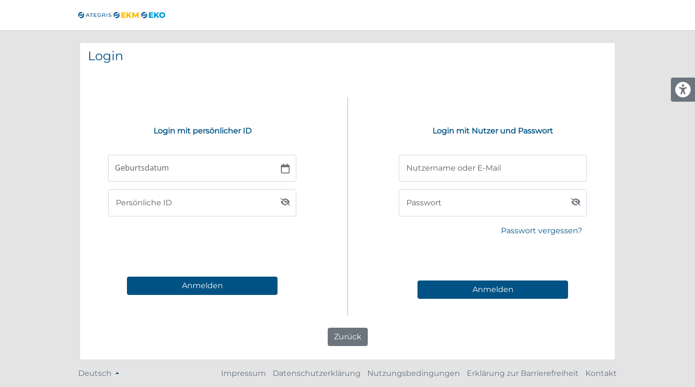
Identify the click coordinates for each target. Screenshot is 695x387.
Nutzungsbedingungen (413, 373)
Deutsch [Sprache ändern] (95, 373)
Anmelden (202, 285)
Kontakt (601, 373)
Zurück (347, 336)
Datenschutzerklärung (317, 373)
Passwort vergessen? (541, 230)
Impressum (243, 373)
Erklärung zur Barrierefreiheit (523, 373)
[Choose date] (285, 168)
